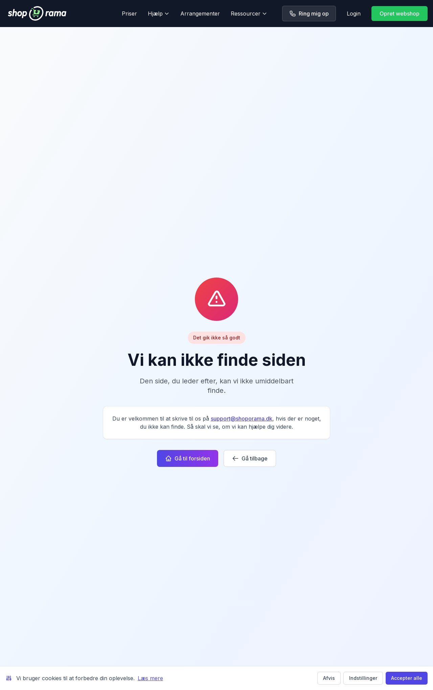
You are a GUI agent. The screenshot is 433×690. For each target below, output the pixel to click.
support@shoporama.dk (241, 418)
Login (354, 13)
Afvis (329, 678)
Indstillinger (363, 678)
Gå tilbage (250, 458)
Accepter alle (406, 678)
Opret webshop (399, 13)
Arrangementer (200, 13)
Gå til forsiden (187, 458)
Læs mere (150, 678)
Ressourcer (249, 13)
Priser (129, 13)
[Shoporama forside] (58, 13)
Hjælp (158, 13)
